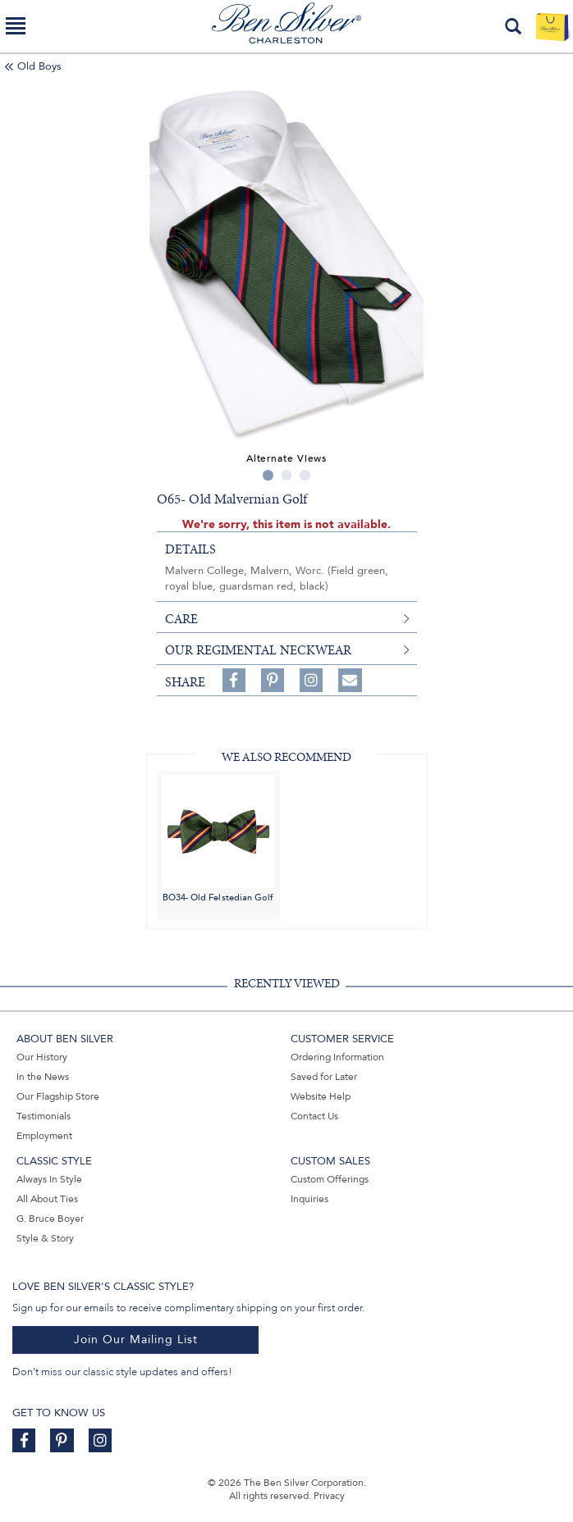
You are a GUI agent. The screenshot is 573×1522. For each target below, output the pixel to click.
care (181, 619)
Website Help (321, 1096)
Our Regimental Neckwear (258, 650)
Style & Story (45, 1238)
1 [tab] (268, 475)
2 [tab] (287, 475)
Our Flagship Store (57, 1096)
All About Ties (47, 1198)
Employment (44, 1135)
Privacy (329, 1495)
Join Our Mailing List (136, 1339)
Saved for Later (324, 1076)
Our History (41, 1057)
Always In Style (49, 1179)
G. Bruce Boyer (50, 1218)
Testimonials (43, 1116)
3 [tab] (305, 475)
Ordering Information (337, 1057)
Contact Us (314, 1116)
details (190, 549)
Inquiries (309, 1198)
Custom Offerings (330, 1179)
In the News (42, 1076)
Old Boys (39, 66)
